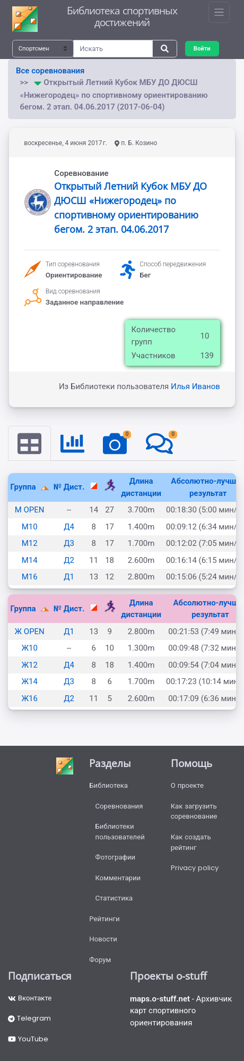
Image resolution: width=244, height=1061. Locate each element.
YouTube (28, 1039)
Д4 (69, 527)
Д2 (69, 560)
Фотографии (115, 857)
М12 (30, 543)
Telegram (29, 1018)
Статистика (114, 898)
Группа (24, 487)
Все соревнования (50, 70)
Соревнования (119, 806)
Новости (103, 939)
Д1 (69, 577)
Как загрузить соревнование (194, 811)
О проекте (187, 785)
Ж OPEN (29, 631)
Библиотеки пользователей (120, 831)
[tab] (29, 443)
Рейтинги (104, 919)
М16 (30, 577)
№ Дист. (69, 487)
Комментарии (118, 878)
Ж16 (29, 698)
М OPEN (30, 510)
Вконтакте (29, 998)
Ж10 (29, 648)
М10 (30, 527)
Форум (100, 960)
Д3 (69, 543)
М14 (30, 560)
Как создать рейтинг (191, 842)
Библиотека (108, 785)
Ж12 (29, 665)
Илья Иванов (195, 386)
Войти (202, 48)
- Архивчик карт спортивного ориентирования (181, 1011)
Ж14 (29, 681)
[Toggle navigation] (219, 12)
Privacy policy (195, 868)
